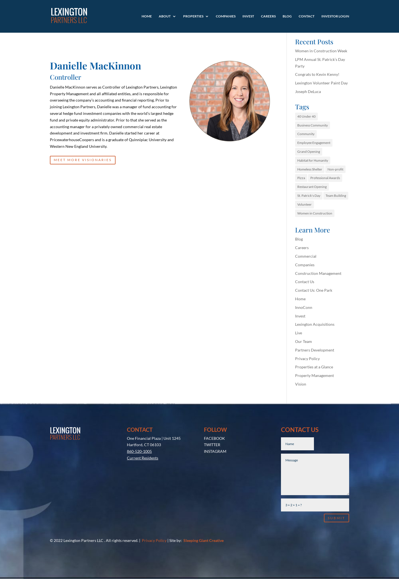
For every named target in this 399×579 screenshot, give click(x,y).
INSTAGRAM (215, 451)
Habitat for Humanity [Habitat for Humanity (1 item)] (312, 160)
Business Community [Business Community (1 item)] (312, 125)
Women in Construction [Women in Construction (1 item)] (314, 213)
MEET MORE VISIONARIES (83, 160)
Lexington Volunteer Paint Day (321, 83)
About (165, 16)
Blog (287, 16)
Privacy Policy (307, 358)
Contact (306, 16)
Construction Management (318, 273)
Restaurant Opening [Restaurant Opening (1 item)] (312, 187)
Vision (300, 384)
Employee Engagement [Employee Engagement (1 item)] (313, 143)
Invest (248, 16)
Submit (336, 518)
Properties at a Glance (314, 367)
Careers (268, 16)
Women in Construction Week (321, 50)
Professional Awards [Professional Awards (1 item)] (325, 178)
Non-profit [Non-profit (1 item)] (335, 169)
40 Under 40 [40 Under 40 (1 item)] (306, 116)
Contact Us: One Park (313, 290)
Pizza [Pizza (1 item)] (301, 178)
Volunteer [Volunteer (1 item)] (304, 204)
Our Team (303, 341)
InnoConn (303, 307)
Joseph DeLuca (308, 91)
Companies (226, 16)
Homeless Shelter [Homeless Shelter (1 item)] (309, 169)
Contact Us (304, 281)
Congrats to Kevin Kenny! (317, 74)
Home (147, 16)
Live (298, 332)
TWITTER (212, 444)
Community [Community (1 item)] (305, 134)
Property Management (314, 375)
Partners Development (314, 350)
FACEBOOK (214, 438)
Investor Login (335, 16)
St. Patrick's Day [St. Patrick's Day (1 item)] (308, 195)
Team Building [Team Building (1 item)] (336, 195)
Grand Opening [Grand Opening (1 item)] (308, 151)
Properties (193, 16)
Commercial (305, 256)
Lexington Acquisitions (314, 324)
